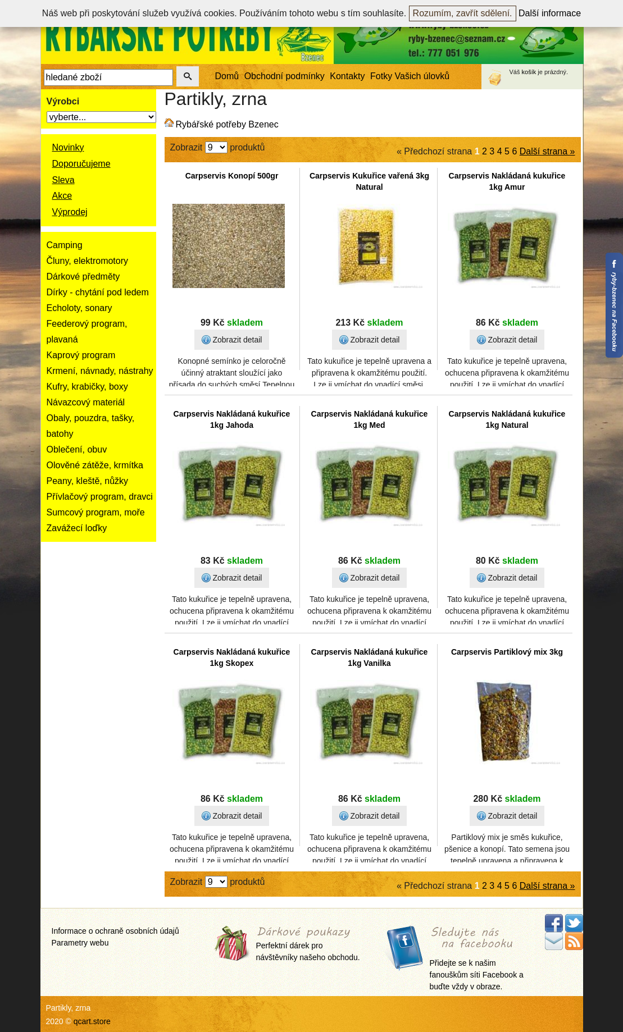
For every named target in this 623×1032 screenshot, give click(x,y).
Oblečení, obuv (77, 449)
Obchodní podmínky (284, 76)
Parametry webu (80, 942)
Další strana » (547, 151)
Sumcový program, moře (96, 512)
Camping (65, 245)
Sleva (63, 180)
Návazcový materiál (86, 402)
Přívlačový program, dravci (100, 496)
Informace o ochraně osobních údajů (115, 930)
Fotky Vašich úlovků (409, 76)
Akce (62, 195)
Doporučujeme (81, 163)
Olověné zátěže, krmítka (95, 465)
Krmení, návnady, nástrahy (100, 371)
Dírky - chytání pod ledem (98, 292)
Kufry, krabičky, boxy (87, 386)
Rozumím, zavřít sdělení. (462, 13)
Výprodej (70, 212)
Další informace (550, 13)
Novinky (68, 147)
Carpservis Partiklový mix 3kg (507, 651)
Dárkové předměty (83, 276)
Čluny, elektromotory (88, 261)
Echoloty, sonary (79, 308)
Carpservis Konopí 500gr (232, 175)
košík (529, 72)
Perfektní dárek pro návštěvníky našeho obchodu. (308, 945)
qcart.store (92, 1021)
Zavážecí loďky (77, 528)
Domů (227, 76)
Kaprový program (81, 355)
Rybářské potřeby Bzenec (227, 124)
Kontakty (347, 76)
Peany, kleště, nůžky (88, 481)
